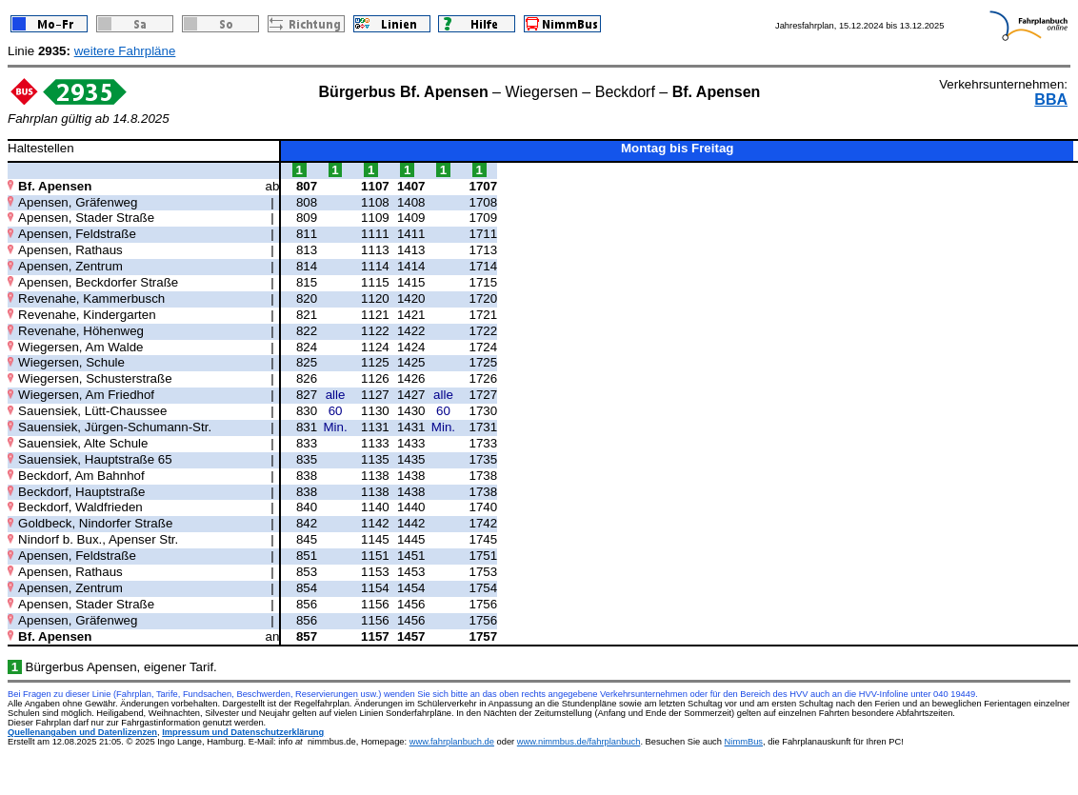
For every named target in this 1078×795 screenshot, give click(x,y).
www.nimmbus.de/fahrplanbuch (579, 741)
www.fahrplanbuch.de (451, 741)
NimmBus (744, 741)
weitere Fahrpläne (125, 51)
